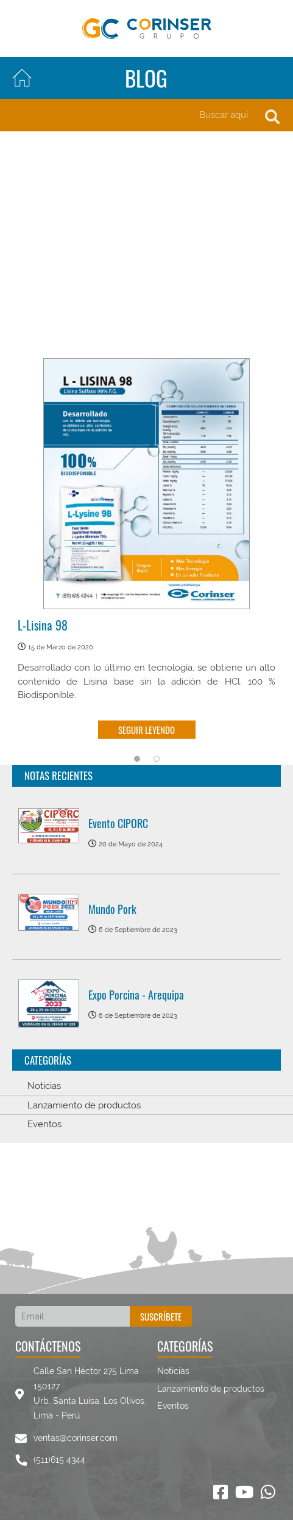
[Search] (146, 115)
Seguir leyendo (146, 729)
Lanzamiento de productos (84, 1105)
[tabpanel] (146, 551)
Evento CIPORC (118, 823)
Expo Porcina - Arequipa (136, 995)
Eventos (44, 1124)
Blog (146, 78)
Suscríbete (161, 1316)
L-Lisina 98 (43, 625)
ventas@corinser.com (76, 1438)
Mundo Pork (112, 909)
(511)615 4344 (59, 1460)
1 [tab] (137, 759)
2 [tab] (156, 759)
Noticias (44, 1085)
